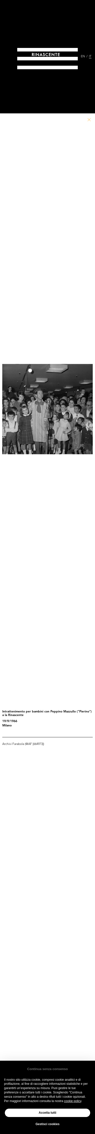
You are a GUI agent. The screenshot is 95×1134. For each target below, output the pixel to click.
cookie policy (72, 1101)
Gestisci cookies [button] (47, 1124)
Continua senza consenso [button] (47, 1069)
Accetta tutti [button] (47, 1112)
